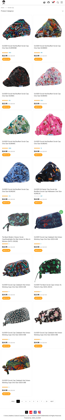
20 (46, 401)
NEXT (52, 401)
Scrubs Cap (11, 7)
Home (2, 7)
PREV (13, 401)
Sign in (50, 2)
